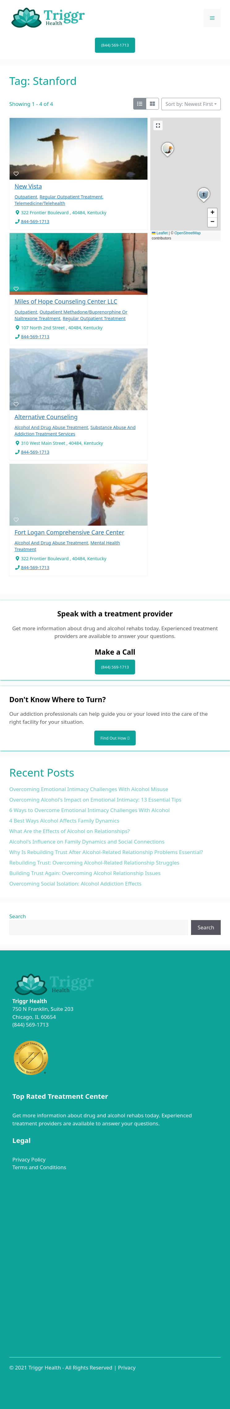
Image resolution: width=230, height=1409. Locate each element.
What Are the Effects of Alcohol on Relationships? (69, 831)
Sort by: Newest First (189, 104)
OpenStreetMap (187, 233)
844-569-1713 (35, 221)
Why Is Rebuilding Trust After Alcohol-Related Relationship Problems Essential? (106, 852)
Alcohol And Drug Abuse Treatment (51, 427)
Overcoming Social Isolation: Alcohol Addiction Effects (75, 883)
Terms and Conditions (39, 1167)
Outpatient (26, 197)
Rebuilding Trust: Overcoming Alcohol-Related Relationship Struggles (94, 862)
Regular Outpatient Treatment (71, 197)
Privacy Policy (28, 1159)
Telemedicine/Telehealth (40, 203)
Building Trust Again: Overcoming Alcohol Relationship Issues (84, 873)
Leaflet (160, 233)
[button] (167, 156)
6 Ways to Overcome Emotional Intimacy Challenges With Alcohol (89, 810)
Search (17, 916)
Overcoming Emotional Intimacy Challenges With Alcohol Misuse (88, 789)
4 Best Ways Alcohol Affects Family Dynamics (64, 820)
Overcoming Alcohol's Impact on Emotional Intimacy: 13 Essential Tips (95, 799)
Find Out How (115, 738)
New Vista (28, 186)
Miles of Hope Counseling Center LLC (66, 301)
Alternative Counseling (46, 417)
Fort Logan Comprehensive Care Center (69, 532)
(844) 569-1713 (115, 45)
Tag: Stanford (43, 80)
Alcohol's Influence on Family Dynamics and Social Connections (86, 841)
